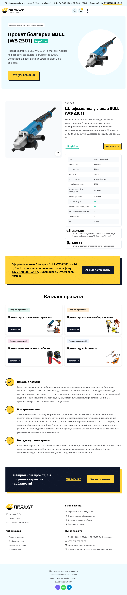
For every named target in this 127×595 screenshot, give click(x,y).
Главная (12, 25)
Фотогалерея (15, 549)
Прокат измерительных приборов (29, 348)
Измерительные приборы (80, 520)
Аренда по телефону (97, 270)
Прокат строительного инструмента (30, 317)
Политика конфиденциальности (63, 571)
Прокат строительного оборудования (90, 317)
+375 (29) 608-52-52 (112, 3)
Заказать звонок (100, 479)
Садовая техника (76, 524)
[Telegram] (69, 587)
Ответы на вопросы (18, 545)
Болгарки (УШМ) (24, 25)
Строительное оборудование (81, 516)
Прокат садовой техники (82, 348)
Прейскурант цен (16, 541)
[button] (110, 10)
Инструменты (38, 25)
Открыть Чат (72, 479)
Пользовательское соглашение (63, 575)
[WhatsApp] (63, 587)
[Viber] (57, 587)
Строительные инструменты (81, 512)
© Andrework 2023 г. (63, 582)
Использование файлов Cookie (63, 578)
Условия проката (16, 537)
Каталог (15, 330)
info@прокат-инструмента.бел (82, 545)
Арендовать (112, 146)
